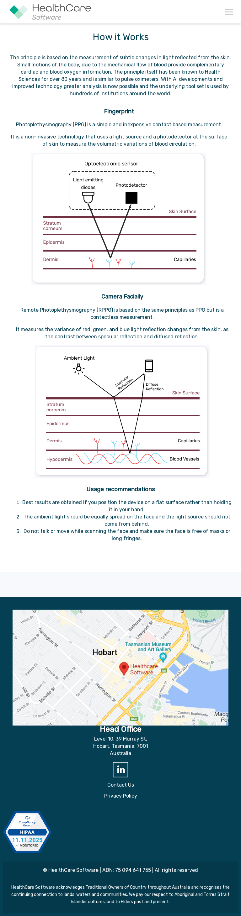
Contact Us (120, 785)
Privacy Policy (120, 796)
